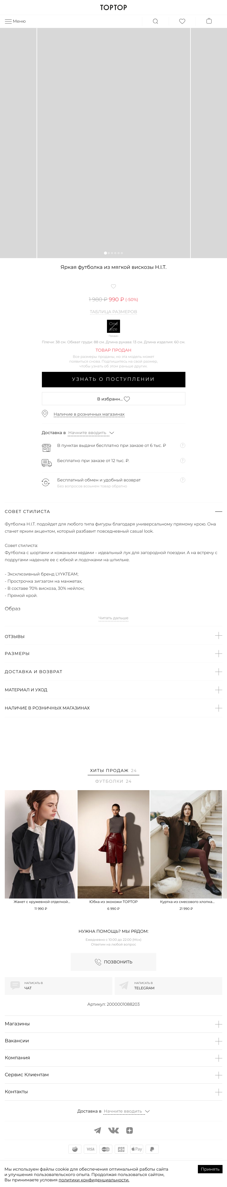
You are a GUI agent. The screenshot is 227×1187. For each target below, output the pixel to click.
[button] (105, 253)
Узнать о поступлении (113, 379)
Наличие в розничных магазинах (89, 414)
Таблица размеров (113, 312)
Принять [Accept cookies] (210, 1169)
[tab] (113, 771)
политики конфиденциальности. (94, 1180)
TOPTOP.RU (113, 7)
